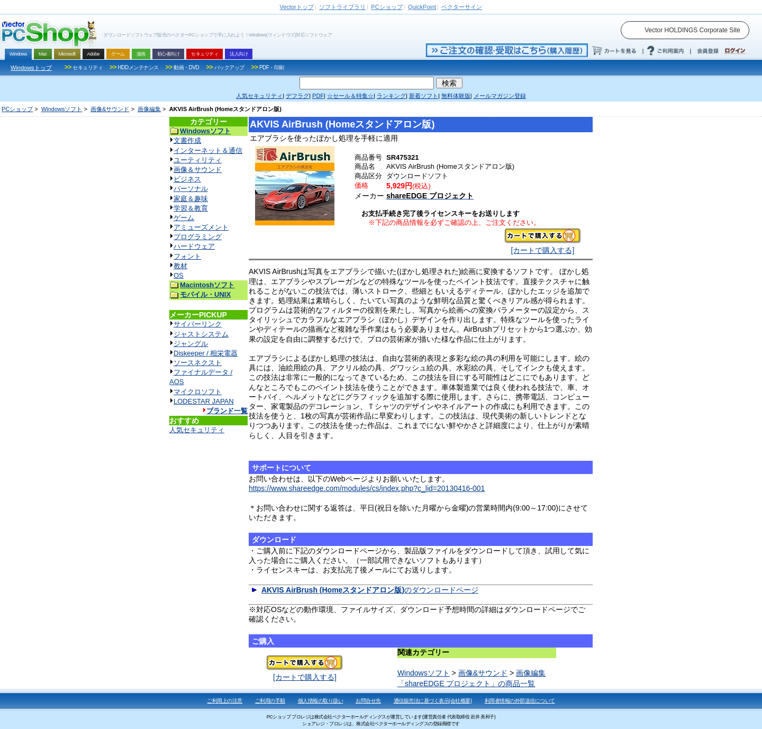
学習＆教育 (191, 208)
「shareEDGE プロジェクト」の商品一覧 (466, 683)
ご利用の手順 (270, 701)
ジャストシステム (201, 334)
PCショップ (17, 109)
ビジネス (187, 179)
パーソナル (191, 189)
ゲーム (184, 218)
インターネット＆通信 (208, 150)
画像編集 (149, 109)
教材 (180, 266)
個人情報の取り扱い (320, 701)
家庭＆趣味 (191, 199)
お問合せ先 (368, 701)
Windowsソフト (62, 109)
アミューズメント (201, 227)
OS (179, 275)
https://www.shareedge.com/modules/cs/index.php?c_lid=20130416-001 (367, 488)
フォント (187, 256)
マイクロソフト (198, 392)
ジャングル (191, 344)
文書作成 (187, 140)
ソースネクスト (198, 363)
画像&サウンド (109, 109)
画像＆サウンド (198, 170)
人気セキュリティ (196, 430)
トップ (297, 7)
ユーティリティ (198, 160)
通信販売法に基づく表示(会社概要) (433, 701)
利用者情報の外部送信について (520, 701)
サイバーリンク (198, 324)
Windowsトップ (31, 68)
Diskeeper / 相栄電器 (206, 353)
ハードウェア (194, 246)
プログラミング (198, 237)
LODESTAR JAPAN (204, 401)
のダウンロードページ (369, 590)
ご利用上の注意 (224, 701)
